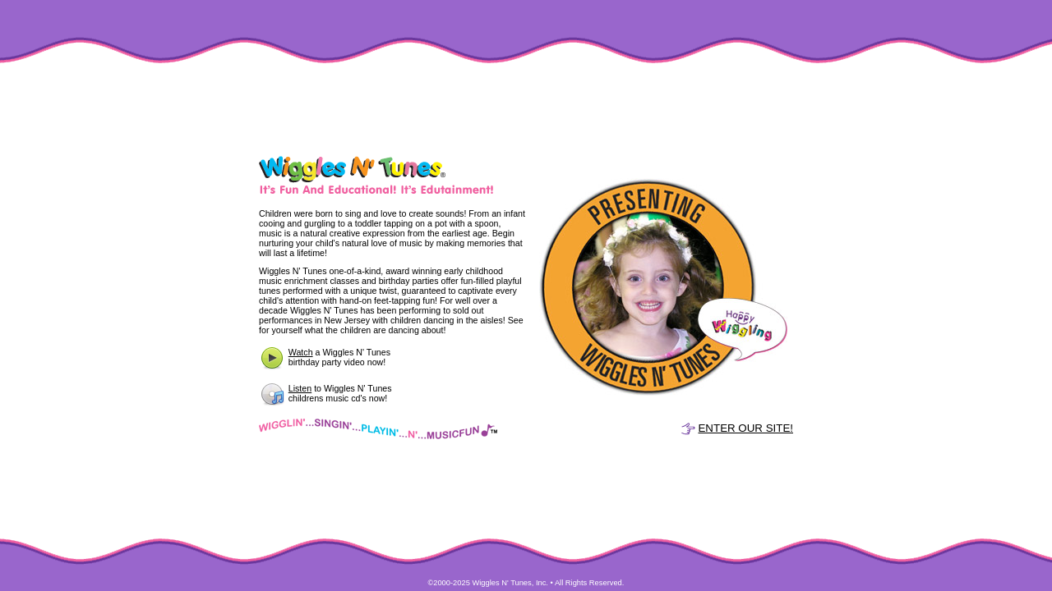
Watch (300, 352)
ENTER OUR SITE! (745, 428)
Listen (299, 388)
